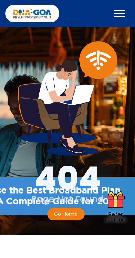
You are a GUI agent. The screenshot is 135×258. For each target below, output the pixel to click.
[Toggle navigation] (120, 13)
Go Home (66, 214)
